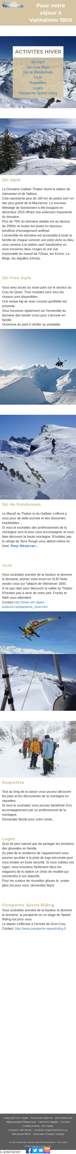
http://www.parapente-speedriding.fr (40, 928)
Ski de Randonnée (38, 72)
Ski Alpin (38, 62)
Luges (38, 88)
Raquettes (38, 83)
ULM (38, 78)
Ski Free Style (38, 67)
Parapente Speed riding (38, 93)
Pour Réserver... (24, 546)
